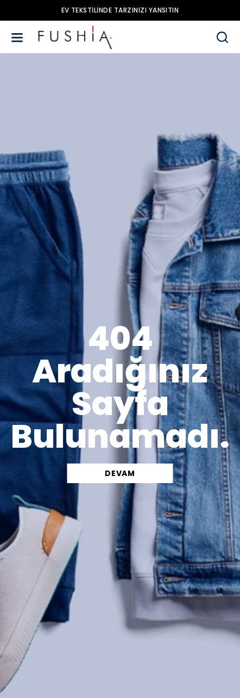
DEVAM (120, 473)
